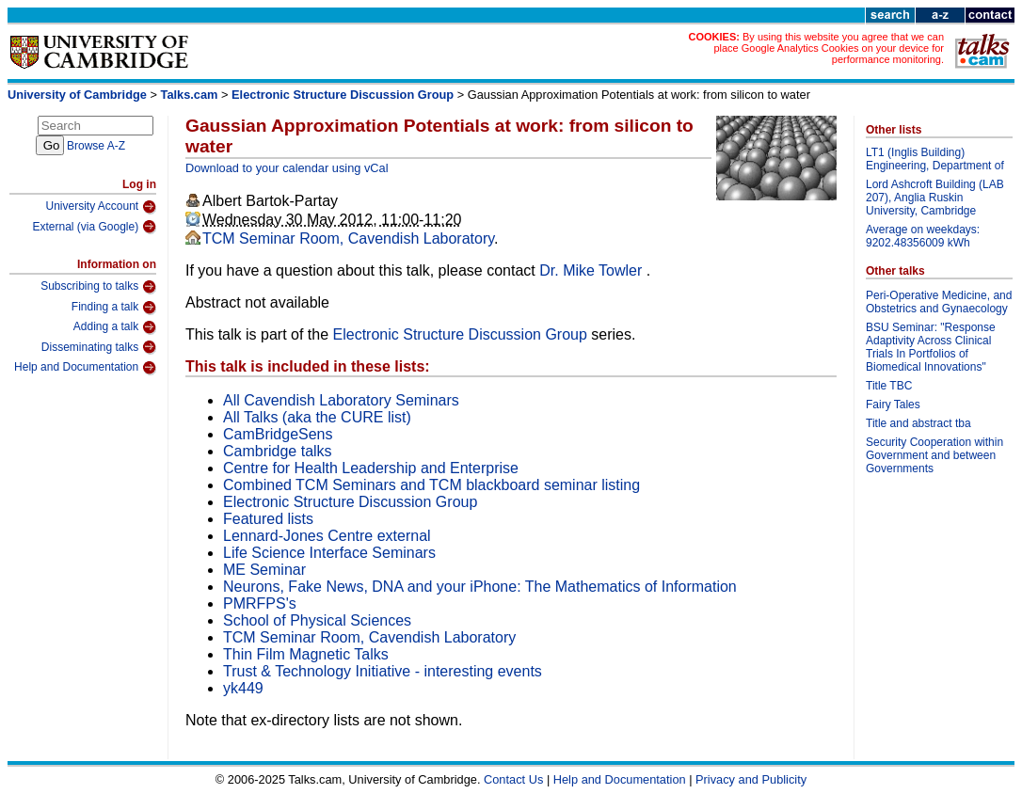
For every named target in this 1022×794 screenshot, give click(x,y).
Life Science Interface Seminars (329, 553)
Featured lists (268, 519)
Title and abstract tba (918, 423)
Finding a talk (114, 307)
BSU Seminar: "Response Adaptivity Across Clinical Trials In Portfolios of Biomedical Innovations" (931, 347)
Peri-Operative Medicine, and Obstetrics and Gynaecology (939, 302)
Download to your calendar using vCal (287, 168)
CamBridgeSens (278, 434)
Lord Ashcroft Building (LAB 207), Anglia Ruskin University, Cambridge (935, 197)
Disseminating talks (98, 347)
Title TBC (889, 385)
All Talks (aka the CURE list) (317, 417)
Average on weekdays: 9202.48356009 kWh (923, 236)
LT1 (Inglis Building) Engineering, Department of (935, 159)
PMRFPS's (259, 603)
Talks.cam (189, 94)
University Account (100, 206)
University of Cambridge (77, 94)
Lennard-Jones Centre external (327, 536)
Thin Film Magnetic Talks (306, 654)
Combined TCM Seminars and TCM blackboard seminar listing (431, 485)
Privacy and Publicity (750, 779)
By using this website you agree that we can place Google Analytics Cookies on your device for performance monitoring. (828, 48)
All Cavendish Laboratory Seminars (341, 400)
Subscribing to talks (98, 286)
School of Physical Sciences (317, 620)
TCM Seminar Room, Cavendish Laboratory (348, 238)
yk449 (243, 688)
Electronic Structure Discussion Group (343, 94)
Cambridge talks (277, 451)
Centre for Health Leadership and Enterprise (371, 468)
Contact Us (513, 779)
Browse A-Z (96, 145)
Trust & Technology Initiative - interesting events (382, 671)
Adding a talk (114, 327)
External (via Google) (94, 226)
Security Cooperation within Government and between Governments (934, 455)
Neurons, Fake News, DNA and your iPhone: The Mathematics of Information (480, 587)
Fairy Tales (893, 404)
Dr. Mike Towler (593, 270)
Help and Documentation (85, 367)
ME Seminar (264, 570)
